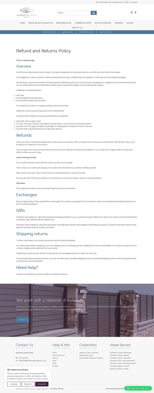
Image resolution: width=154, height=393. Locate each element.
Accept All (42, 384)
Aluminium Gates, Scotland (120, 366)
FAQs (54, 363)
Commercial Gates (83, 23)
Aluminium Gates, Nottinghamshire (122, 361)
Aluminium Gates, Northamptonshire (123, 363)
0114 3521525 (132, 2)
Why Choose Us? (59, 355)
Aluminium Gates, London (119, 369)
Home (22, 23)
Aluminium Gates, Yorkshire (119, 355)
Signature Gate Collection (40, 23)
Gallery (130, 23)
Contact (55, 366)
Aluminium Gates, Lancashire (120, 358)
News (55, 361)
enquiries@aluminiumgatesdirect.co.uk (112, 2)
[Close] (49, 368)
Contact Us (77, 28)
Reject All (27, 384)
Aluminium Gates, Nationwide (120, 353)
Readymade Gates (64, 23)
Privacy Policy (53, 388)
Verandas (119, 23)
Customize (14, 384)
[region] (27, 377)
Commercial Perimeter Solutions (91, 358)
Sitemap (60, 388)
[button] (138, 388)
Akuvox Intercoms (103, 23)
